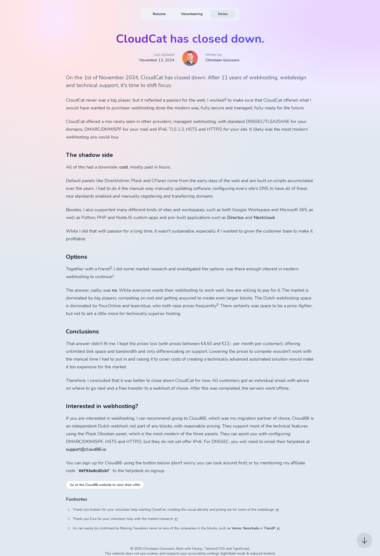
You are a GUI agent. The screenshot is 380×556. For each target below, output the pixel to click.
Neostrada (251, 528)
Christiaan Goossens (223, 60)
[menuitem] (159, 14)
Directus (235, 217)
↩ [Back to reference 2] (176, 518)
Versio (236, 528)
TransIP (269, 528)
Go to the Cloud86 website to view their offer (105, 485)
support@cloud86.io (86, 449)
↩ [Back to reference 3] (278, 528)
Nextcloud (264, 217)
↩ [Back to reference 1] (277, 509)
